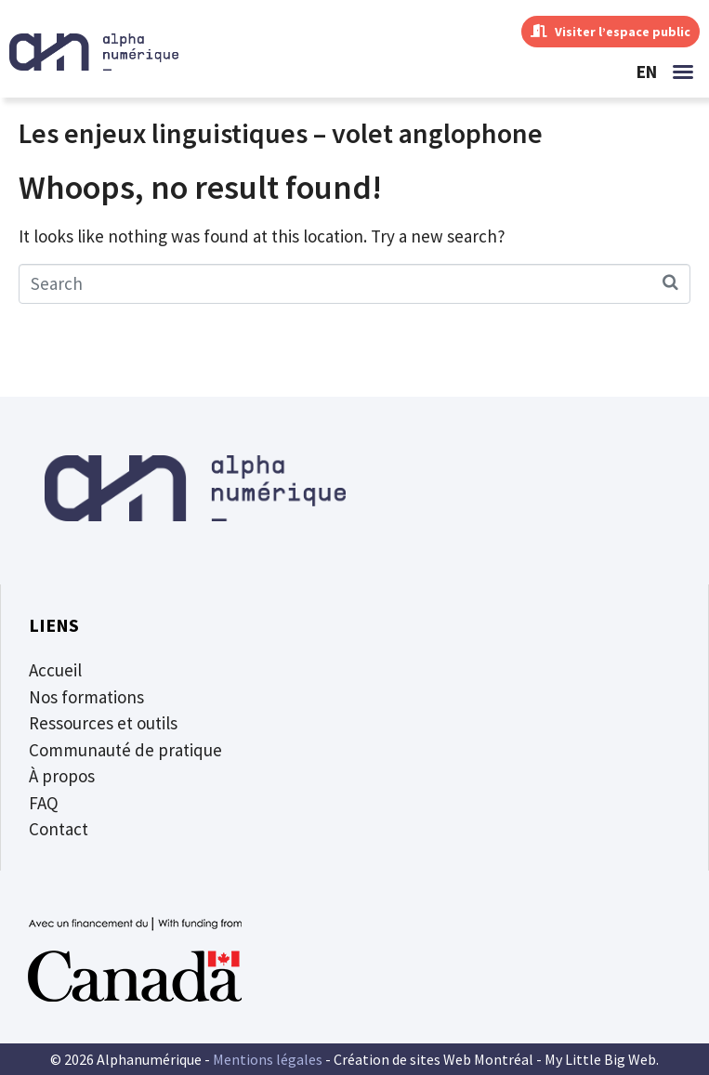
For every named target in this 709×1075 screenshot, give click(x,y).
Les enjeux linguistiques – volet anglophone (281, 133)
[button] (683, 71)
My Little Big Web (600, 1059)
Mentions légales (267, 1059)
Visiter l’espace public (610, 31)
